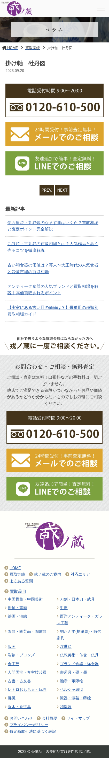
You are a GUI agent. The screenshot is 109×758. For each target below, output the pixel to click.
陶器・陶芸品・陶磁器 (25, 631)
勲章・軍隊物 (70, 681)
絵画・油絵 (15, 616)
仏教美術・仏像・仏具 (78, 655)
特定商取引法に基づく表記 (30, 731)
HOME (12, 568)
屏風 (9, 698)
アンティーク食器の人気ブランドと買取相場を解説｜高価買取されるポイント (52, 290)
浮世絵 (64, 646)
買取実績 (14, 574)
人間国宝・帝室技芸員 (25, 672)
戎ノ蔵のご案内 (45, 574)
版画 (9, 646)
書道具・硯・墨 (72, 672)
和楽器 (64, 707)
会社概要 (47, 718)
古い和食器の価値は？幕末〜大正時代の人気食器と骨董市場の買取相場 (52, 268)
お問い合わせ (18, 718)
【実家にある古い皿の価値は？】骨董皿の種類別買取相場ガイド (52, 311)
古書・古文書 (17, 681)
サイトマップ (75, 718)
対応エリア (77, 574)
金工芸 (11, 664)
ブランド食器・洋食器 (78, 664)
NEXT (62, 190)
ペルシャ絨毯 (70, 689)
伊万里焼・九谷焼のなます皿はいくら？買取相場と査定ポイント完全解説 (52, 226)
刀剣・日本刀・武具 (76, 599)
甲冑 (62, 607)
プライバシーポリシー (26, 725)
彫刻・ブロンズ (19, 655)
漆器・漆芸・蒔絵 (74, 698)
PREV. (47, 190)
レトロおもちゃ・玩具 (25, 689)
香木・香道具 (17, 707)
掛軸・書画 (15, 607)
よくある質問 (18, 581)
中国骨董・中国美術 (23, 599)
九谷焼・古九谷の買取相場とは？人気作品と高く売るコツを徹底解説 (52, 247)
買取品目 (15, 591)
